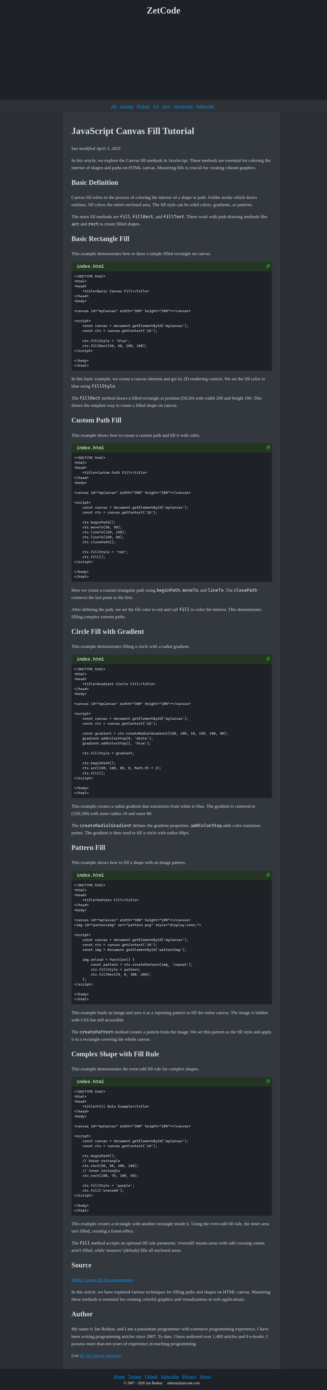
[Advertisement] (164, 59)
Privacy (189, 1376)
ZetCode (163, 10)
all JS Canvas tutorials (100, 1355)
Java (166, 106)
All (113, 106)
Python (143, 106)
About (205, 1376)
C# (156, 106)
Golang (126, 106)
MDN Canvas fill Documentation (102, 1279)
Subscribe (205, 106)
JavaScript (183, 106)
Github (151, 1376)
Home (119, 1376)
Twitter (135, 1376)
